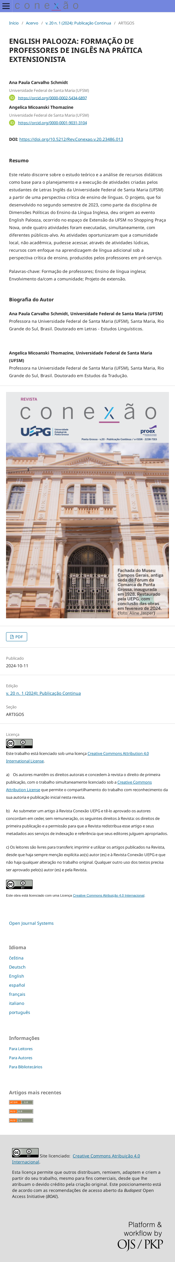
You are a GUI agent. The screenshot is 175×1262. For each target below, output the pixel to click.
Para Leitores (21, 1048)
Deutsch (17, 967)
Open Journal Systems (31, 923)
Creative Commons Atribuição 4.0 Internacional (109, 895)
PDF (18, 636)
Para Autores (20, 1057)
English (16, 976)
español (17, 985)
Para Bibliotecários (25, 1066)
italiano (16, 1003)
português (19, 1012)
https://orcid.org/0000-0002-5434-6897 (52, 97)
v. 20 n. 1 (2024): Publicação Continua (78, 23)
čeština (16, 958)
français (17, 994)
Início (14, 23)
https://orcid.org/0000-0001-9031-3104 (52, 122)
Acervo (32, 23)
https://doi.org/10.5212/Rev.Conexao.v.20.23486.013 (71, 139)
